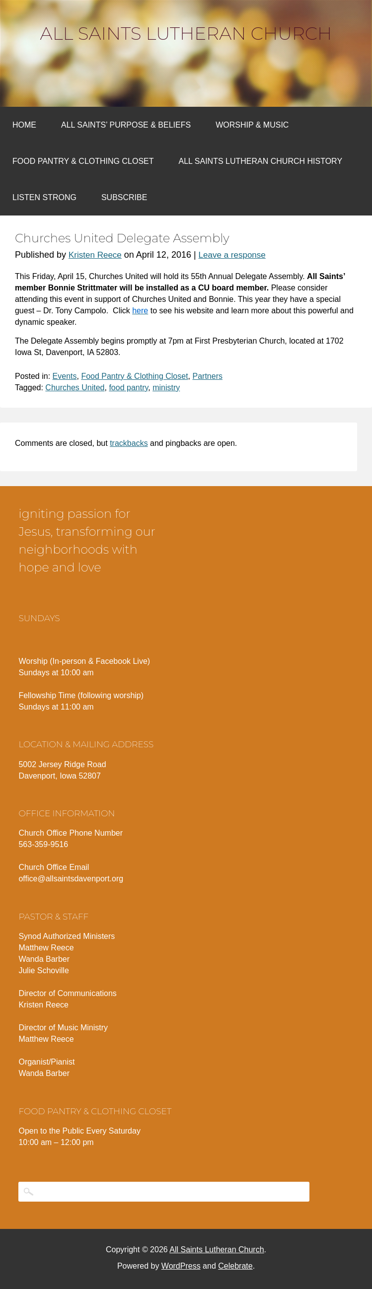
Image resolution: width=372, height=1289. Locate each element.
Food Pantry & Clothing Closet (83, 161)
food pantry (128, 387)
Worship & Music (252, 125)
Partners (207, 376)
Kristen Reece (95, 255)
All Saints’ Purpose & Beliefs (126, 125)
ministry (166, 387)
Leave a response (232, 255)
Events (65, 376)
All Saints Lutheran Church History (261, 161)
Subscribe (124, 197)
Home (24, 125)
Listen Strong (44, 197)
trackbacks (129, 443)
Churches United (74, 387)
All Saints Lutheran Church (186, 33)
